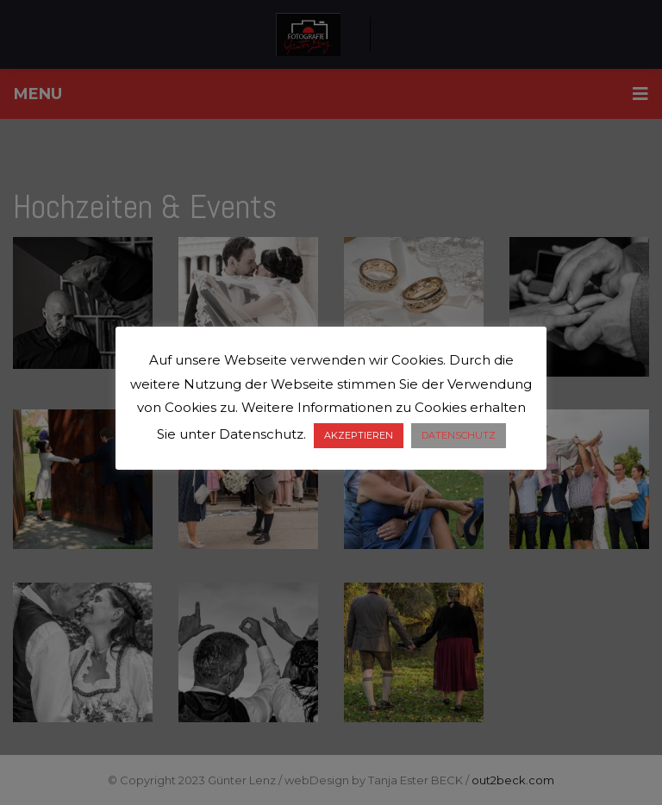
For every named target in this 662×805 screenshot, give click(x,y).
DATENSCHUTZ (459, 435)
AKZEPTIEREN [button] (358, 435)
